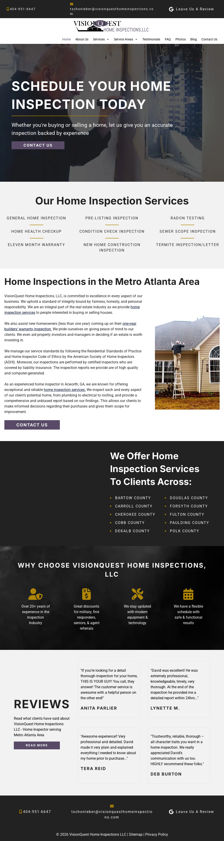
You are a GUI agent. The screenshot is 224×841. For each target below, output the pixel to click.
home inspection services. (65, 390)
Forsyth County (189, 506)
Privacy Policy (156, 834)
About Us (81, 39)
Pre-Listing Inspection (111, 218)
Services (101, 39)
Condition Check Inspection (112, 231)
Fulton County (187, 514)
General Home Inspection (36, 218)
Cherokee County (135, 514)
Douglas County (189, 498)
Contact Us (209, 39)
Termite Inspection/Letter (187, 245)
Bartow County (133, 498)
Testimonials (151, 39)
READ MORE (37, 745)
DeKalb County (132, 531)
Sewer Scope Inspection (188, 231)
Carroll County (134, 506)
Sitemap (136, 834)
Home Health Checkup (36, 231)
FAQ (168, 39)
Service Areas (126, 39)
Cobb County (130, 523)
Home (66, 39)
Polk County (184, 531)
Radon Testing (188, 218)
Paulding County (189, 523)
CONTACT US (37, 145)
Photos (180, 39)
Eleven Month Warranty (36, 245)
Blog (193, 39)
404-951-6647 (23, 9)
